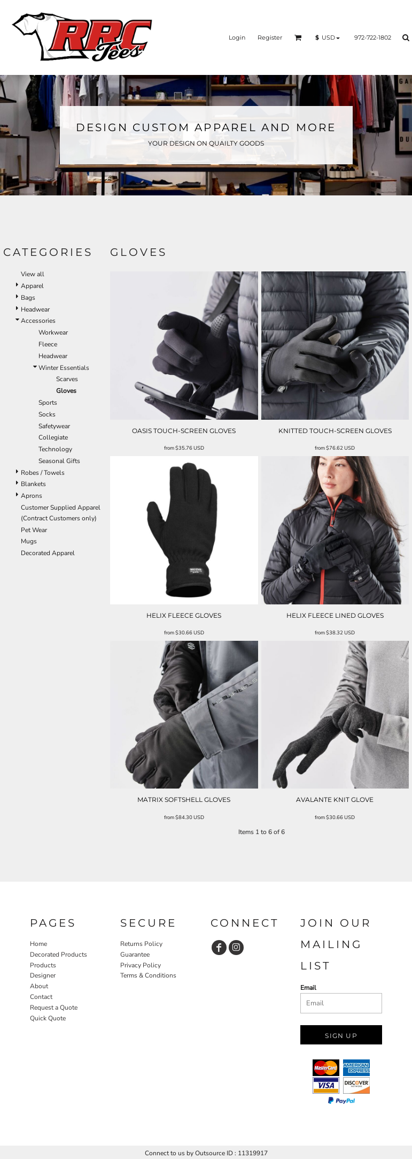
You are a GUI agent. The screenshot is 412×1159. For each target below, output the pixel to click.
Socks (47, 414)
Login (237, 37)
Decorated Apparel (48, 553)
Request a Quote (53, 1007)
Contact (41, 997)
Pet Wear (34, 530)
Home (38, 944)
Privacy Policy (140, 965)
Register (270, 37)
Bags (28, 297)
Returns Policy (141, 944)
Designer (43, 975)
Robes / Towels (43, 472)
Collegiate (53, 437)
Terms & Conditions (148, 975)
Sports (47, 402)
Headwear (35, 309)
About (39, 986)
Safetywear (54, 426)
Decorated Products (58, 954)
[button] (298, 37)
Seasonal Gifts (59, 461)
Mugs (29, 541)
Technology (55, 449)
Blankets (33, 484)
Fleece (47, 344)
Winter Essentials (63, 367)
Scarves (67, 379)
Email (308, 987)
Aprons (31, 495)
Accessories (38, 320)
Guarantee (135, 954)
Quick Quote (48, 1018)
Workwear (53, 332)
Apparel (32, 286)
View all (32, 274)
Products (43, 965)
